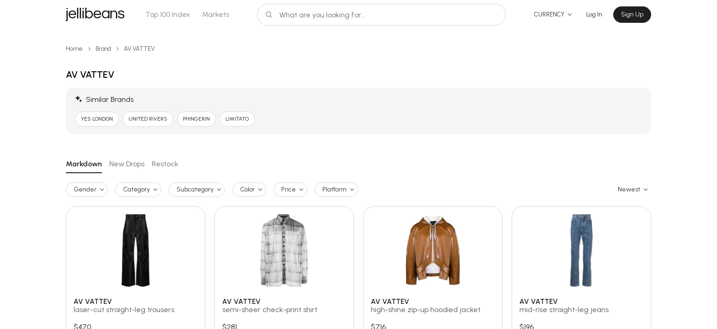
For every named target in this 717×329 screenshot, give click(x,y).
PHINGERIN (196, 119)
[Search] (381, 15)
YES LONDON (97, 119)
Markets (215, 14)
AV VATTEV (139, 48)
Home (74, 48)
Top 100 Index (167, 14)
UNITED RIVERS (147, 119)
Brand (103, 48)
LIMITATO (237, 119)
